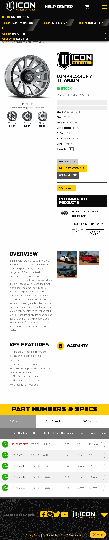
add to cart (66, 188)
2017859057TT (20, 488)
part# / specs (67, 162)
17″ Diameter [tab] (18, 421)
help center (59, 7)
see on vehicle (68, 175)
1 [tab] (22, 103)
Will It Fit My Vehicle (71, 168)
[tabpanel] (27, 77)
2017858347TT (20, 477)
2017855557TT (20, 444)
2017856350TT (20, 455)
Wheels (7, 42)
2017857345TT (20, 466)
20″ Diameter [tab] (91, 421)
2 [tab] (27, 103)
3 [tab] (31, 103)
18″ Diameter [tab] (54, 421)
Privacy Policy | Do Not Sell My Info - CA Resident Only (54, 535)
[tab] (54, 16)
